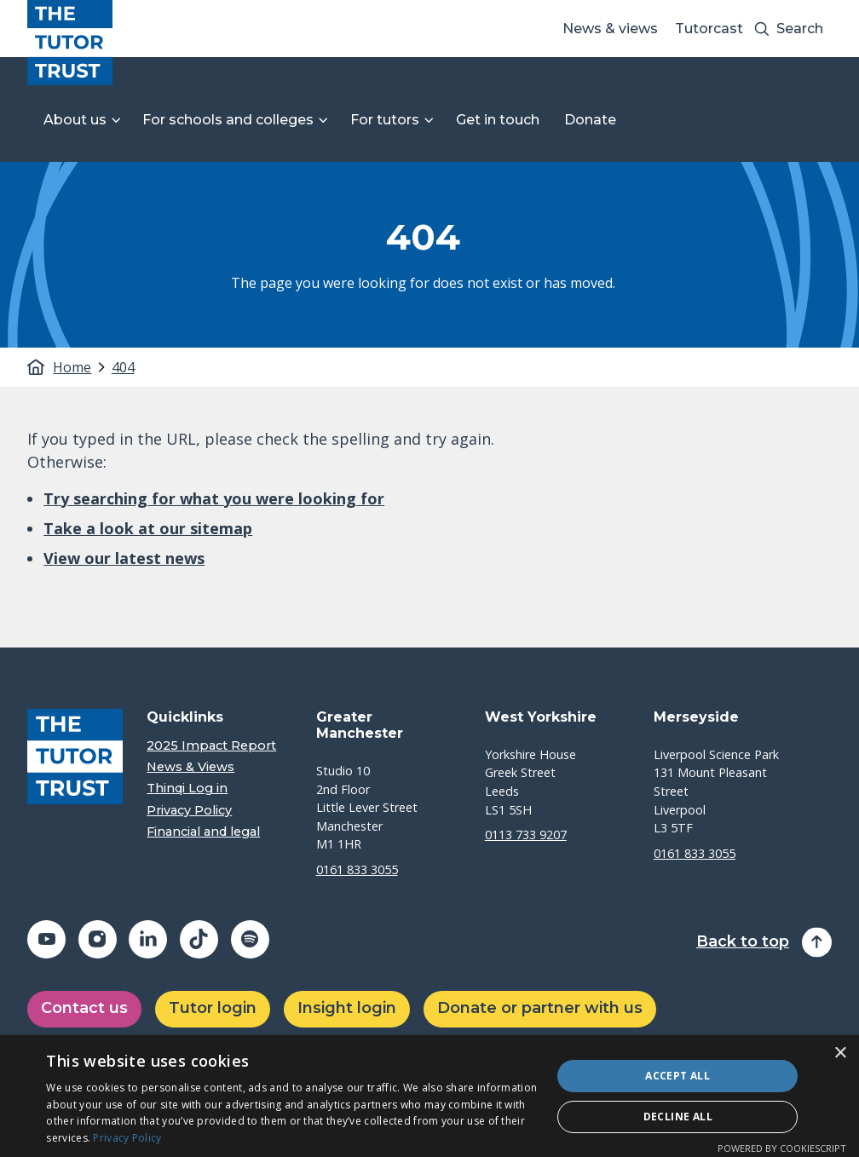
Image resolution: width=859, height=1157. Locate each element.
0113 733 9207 (526, 834)
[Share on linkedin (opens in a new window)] (148, 939)
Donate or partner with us (540, 1008)
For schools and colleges (228, 120)
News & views (610, 28)
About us (75, 120)
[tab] (80, 367)
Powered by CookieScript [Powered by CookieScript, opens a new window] (782, 1148)
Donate (590, 120)
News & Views (190, 767)
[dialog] (429, 1096)
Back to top (742, 942)
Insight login (346, 1008)
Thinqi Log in (187, 788)
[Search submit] (761, 28)
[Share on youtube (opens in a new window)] (46, 939)
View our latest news (124, 558)
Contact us (84, 1008)
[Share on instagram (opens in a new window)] (97, 939)
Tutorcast (709, 28)
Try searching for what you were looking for (213, 498)
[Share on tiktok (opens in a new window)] (199, 939)
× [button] (839, 1053)
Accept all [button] (677, 1075)
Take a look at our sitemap (147, 528)
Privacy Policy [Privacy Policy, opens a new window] (127, 1138)
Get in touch (497, 120)
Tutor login (213, 1008)
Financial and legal (203, 832)
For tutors (384, 120)
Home (71, 367)
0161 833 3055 (357, 869)
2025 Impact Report (211, 746)
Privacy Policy (189, 810)
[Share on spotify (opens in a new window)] (250, 939)
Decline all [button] (677, 1116)
